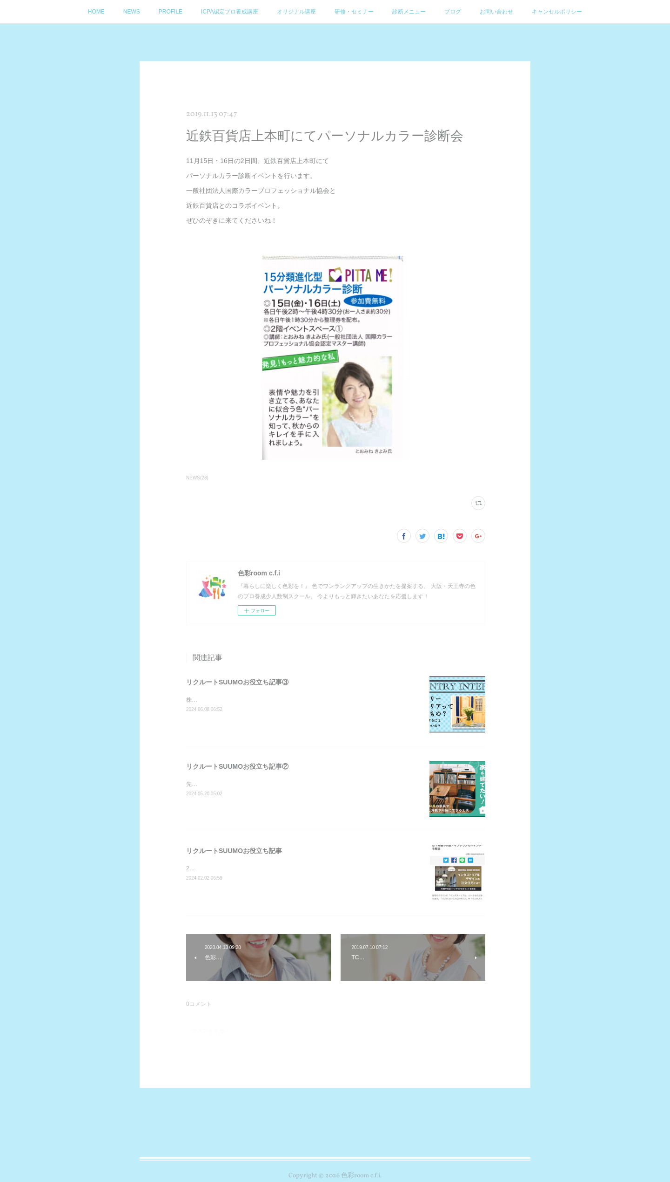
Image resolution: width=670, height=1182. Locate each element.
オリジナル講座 (296, 11)
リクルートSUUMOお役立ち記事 (234, 850)
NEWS (131, 11)
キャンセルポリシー (557, 11)
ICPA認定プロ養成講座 (229, 11)
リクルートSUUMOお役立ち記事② (237, 766)
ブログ (452, 11)
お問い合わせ (496, 11)
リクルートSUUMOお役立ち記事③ (237, 682)
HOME (96, 11)
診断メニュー (409, 11)
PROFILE (170, 11)
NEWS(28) (197, 477)
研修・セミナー (354, 11)
